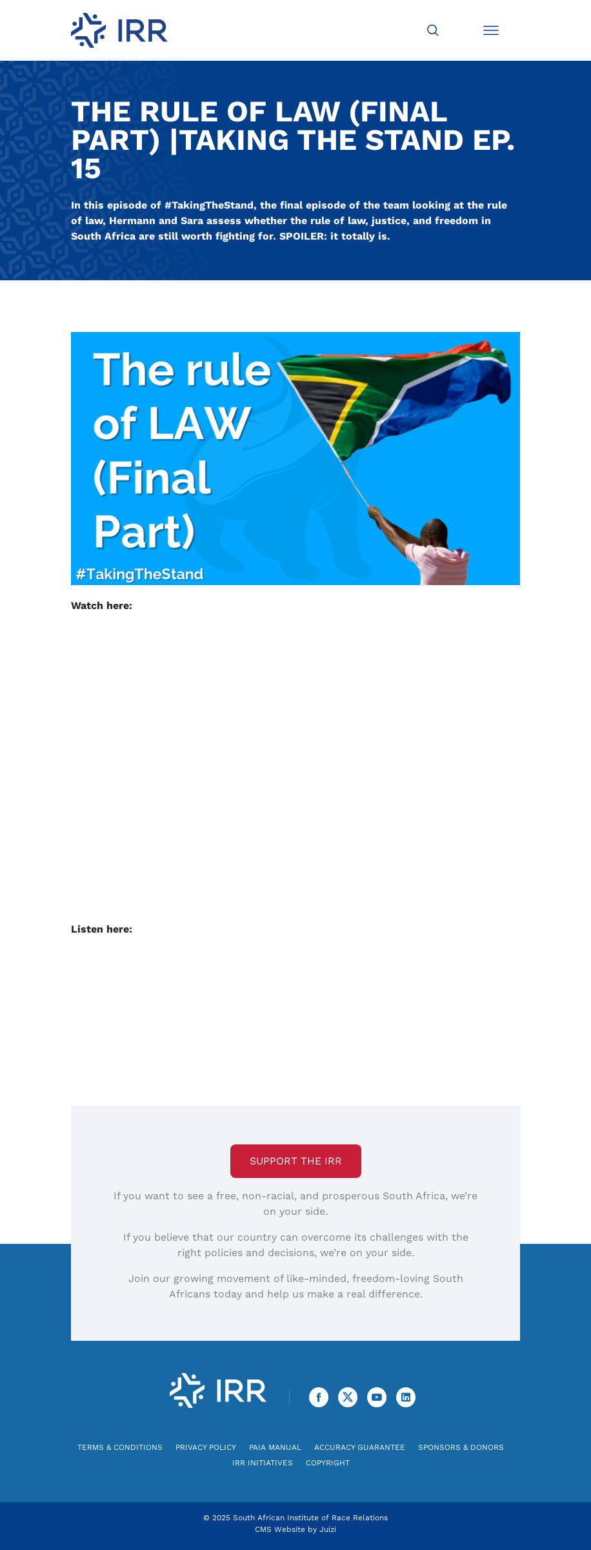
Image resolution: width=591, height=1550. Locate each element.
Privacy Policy (205, 1447)
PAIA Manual (275, 1447)
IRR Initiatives (262, 1462)
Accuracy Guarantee (359, 1447)
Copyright (328, 1462)
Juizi (327, 1529)
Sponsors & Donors (461, 1447)
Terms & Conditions (120, 1447)
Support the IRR (296, 1161)
